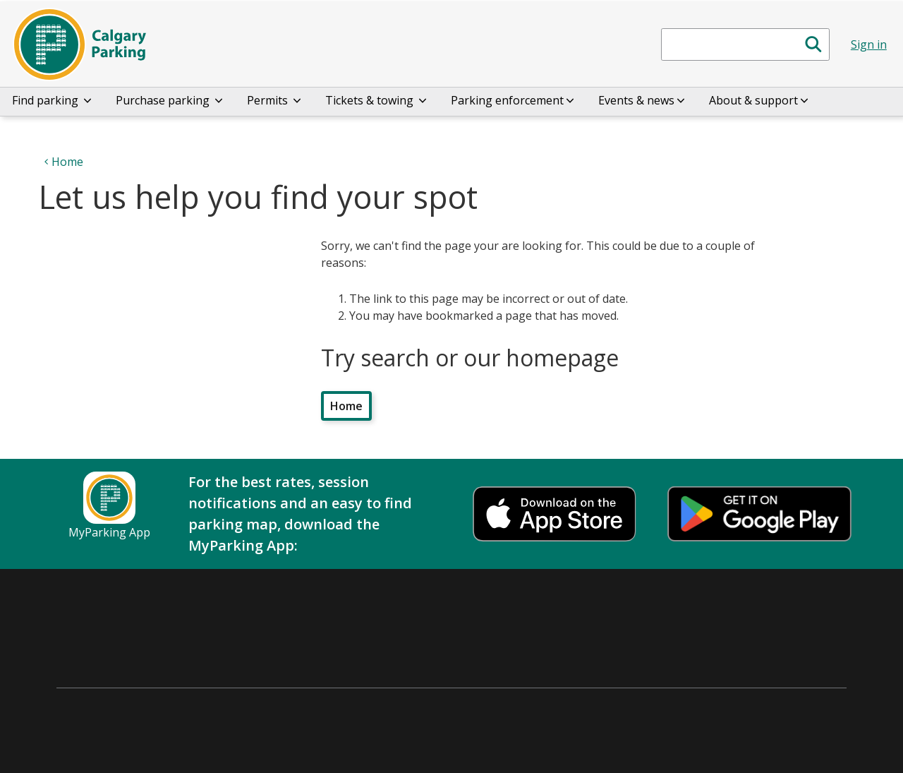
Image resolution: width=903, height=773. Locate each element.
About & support (760, 100)
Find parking (53, 100)
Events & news (642, 100)
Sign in (869, 44)
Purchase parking (170, 100)
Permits (275, 100)
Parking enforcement (513, 100)
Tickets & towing (377, 100)
